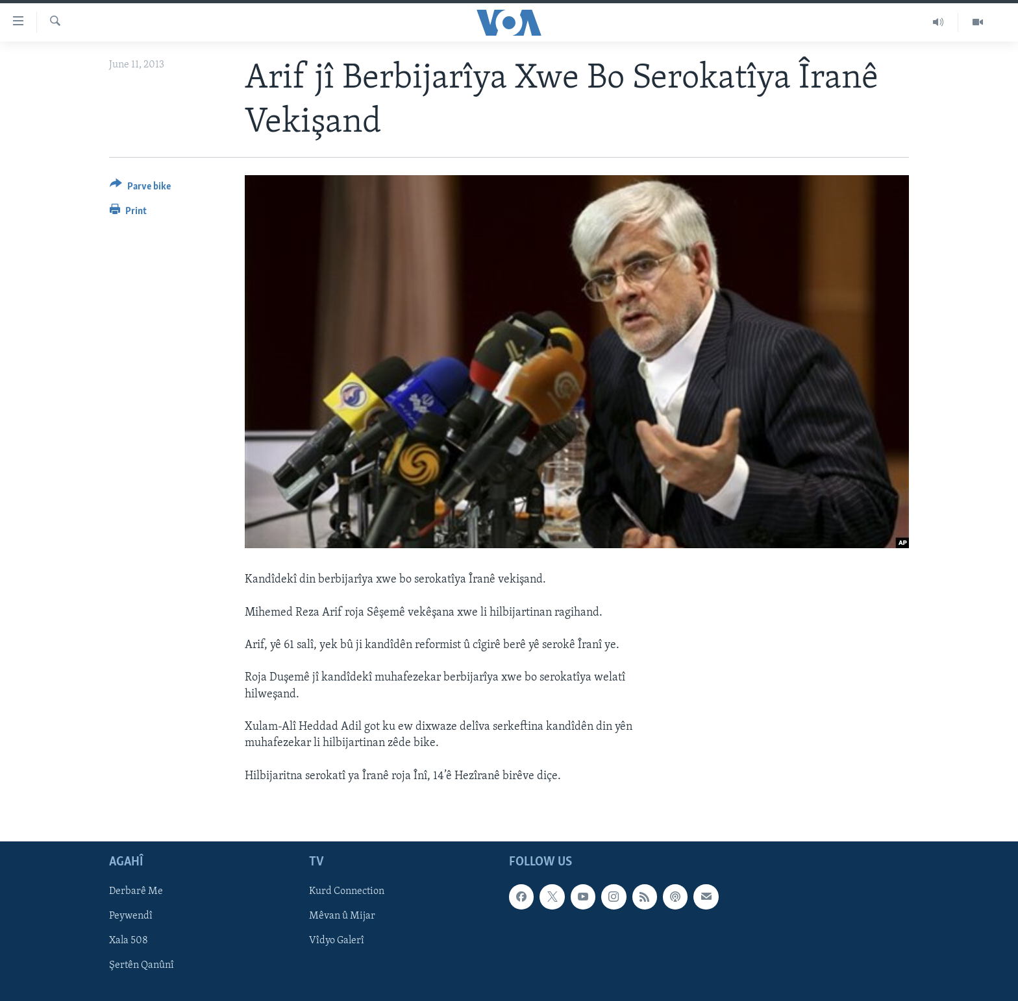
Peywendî (131, 916)
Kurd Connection (346, 891)
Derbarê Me (136, 891)
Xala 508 (128, 940)
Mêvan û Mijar (342, 916)
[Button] (140, 188)
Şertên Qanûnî (141, 965)
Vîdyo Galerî (336, 940)
